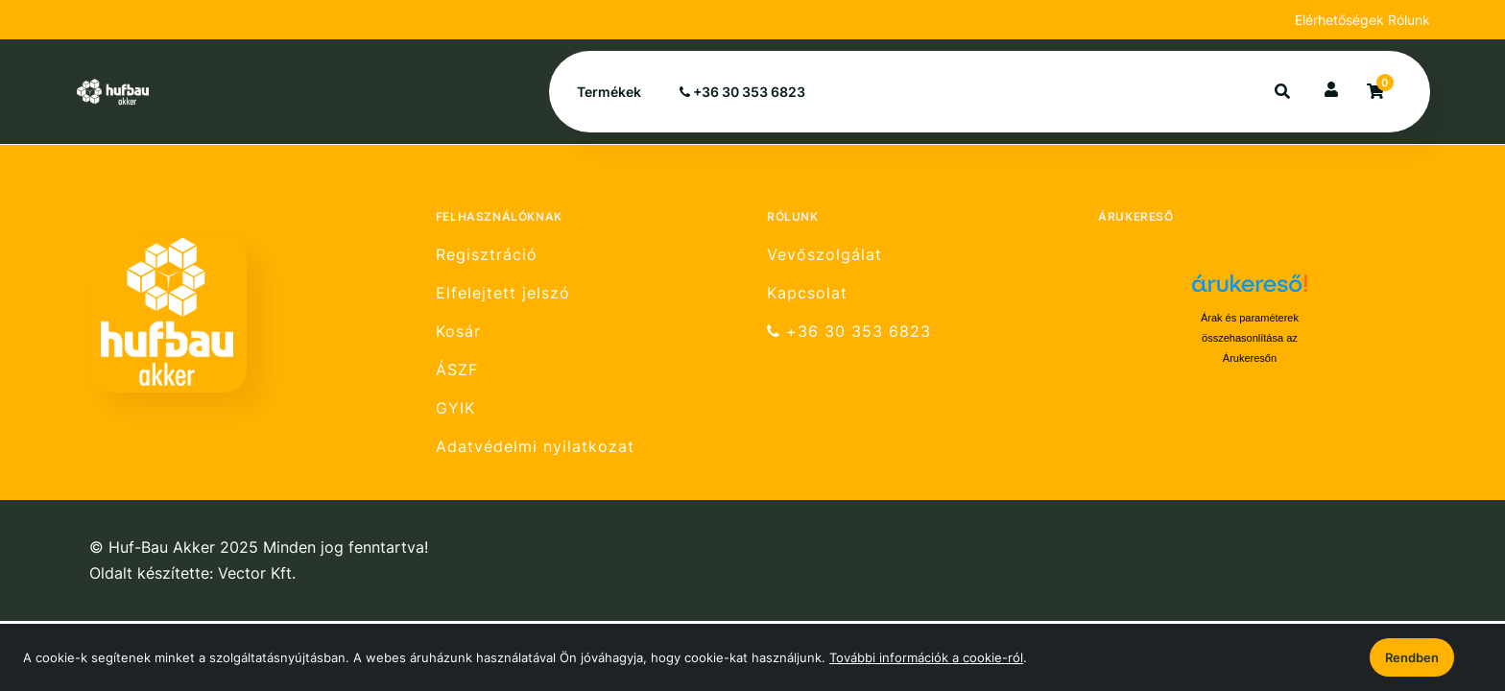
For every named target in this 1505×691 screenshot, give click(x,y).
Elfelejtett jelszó (503, 293)
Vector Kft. (257, 573)
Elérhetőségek (1341, 20)
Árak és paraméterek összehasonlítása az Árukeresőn (1250, 338)
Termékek (609, 91)
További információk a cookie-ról (926, 657)
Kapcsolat (807, 293)
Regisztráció (487, 254)
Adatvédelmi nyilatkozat (535, 447)
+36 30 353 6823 (742, 91)
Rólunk (1409, 20)
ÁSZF (457, 370)
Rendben (1412, 657)
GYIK (455, 408)
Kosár (458, 331)
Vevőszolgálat (824, 254)
